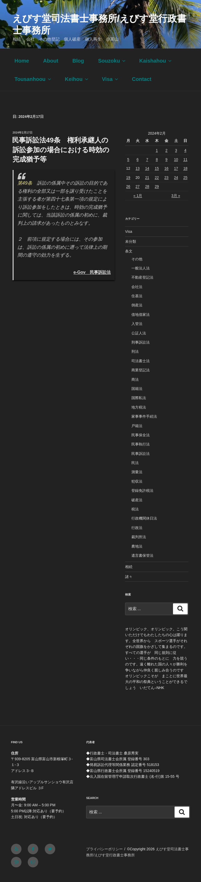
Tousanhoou (33, 86)
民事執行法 (140, 451)
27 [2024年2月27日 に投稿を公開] (138, 193)
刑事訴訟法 (140, 349)
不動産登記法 (142, 284)
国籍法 (136, 395)
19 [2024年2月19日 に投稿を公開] (128, 184)
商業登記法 (140, 376)
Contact (141, 86)
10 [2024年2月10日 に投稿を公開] (176, 166)
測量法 (136, 478)
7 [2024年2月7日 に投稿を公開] (147, 166)
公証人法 (138, 340)
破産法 (136, 506)
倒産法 (136, 312)
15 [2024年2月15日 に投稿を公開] (157, 175)
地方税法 (138, 414)
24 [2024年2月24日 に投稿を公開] (176, 184)
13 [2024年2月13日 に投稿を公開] (138, 175)
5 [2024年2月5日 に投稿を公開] (128, 166)
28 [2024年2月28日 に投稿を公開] (147, 193)
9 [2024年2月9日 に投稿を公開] (166, 166)
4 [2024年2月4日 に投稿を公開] (185, 157)
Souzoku (112, 67)
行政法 (136, 534)
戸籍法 (136, 432)
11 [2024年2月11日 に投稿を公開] (185, 166)
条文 (128, 258)
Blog (78, 67)
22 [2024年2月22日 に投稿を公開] (157, 184)
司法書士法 (140, 367)
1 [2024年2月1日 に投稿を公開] (157, 157)
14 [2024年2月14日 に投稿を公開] (147, 175)
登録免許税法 (142, 497)
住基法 (136, 302)
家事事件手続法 (144, 423)
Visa (110, 86)
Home (21, 67)
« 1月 (137, 202)
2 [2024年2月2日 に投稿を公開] (166, 157)
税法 (135, 516)
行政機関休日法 (144, 525)
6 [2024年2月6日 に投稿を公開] (138, 166)
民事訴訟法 (140, 460)
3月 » (175, 202)
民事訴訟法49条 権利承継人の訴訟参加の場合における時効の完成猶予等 (60, 156)
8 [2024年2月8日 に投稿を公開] (157, 166)
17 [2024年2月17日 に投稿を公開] (176, 175)
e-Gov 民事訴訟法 (92, 278)
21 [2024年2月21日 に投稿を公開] (147, 184)
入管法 (136, 330)
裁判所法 (138, 543)
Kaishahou (155, 67)
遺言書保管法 (142, 562)
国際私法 (138, 404)
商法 (135, 386)
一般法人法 (140, 275)
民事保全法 (140, 441)
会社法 (136, 293)
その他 (136, 265)
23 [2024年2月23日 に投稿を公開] (166, 184)
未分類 (130, 248)
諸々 (128, 583)
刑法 (135, 358)
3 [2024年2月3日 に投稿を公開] (176, 157)
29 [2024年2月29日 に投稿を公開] (157, 193)
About (50, 67)
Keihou (77, 86)
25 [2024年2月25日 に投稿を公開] (185, 184)
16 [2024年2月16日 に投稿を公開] (166, 175)
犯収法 (136, 488)
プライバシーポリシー (104, 855)
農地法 (136, 553)
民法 (135, 469)
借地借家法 (140, 321)
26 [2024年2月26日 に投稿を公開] (128, 193)
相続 (128, 573)
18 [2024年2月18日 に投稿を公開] (185, 175)
